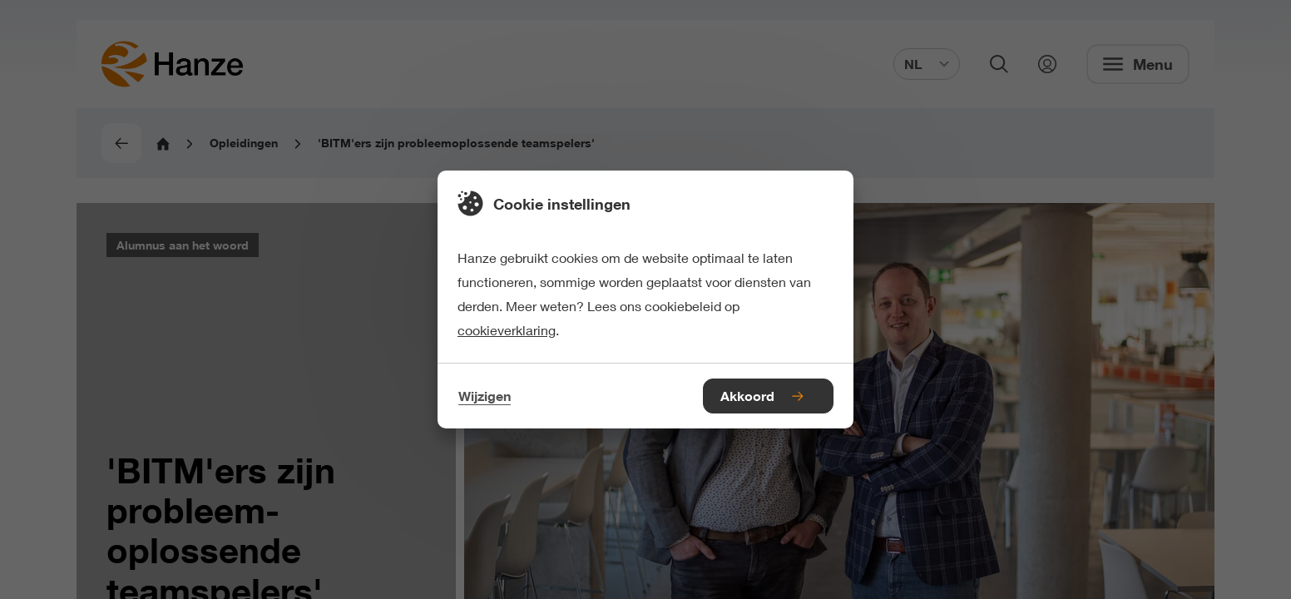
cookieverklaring (507, 330)
